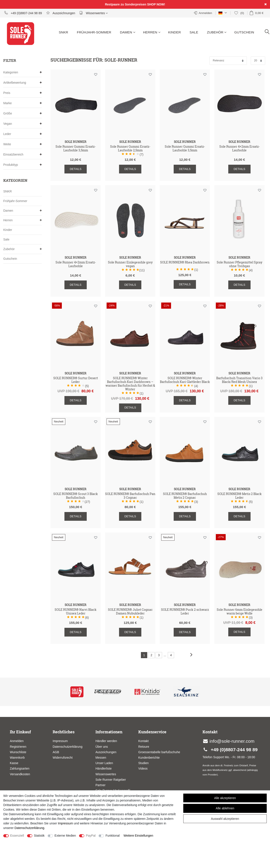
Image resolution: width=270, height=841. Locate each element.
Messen (100, 757)
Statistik (39, 835)
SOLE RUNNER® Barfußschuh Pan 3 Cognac (130, 496)
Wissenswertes (105, 774)
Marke (22, 103)
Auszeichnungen (60, 13)
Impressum (60, 741)
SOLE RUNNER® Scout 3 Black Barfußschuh (75, 496)
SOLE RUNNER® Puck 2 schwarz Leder (185, 611)
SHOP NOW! (156, 4)
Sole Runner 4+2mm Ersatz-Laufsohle (239, 148)
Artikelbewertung (22, 82)
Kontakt (143, 741)
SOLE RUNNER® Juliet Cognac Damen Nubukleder (130, 611)
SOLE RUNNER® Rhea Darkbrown (184, 262)
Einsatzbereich (22, 154)
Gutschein (244, 32)
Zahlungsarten (19, 768)
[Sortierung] (228, 60)
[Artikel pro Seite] (258, 60)
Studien (143, 763)
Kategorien (22, 72)
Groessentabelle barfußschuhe (159, 752)
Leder (22, 134)
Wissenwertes (94, 13)
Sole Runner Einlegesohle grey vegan (130, 264)
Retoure (143, 746)
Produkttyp (22, 165)
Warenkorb (17, 757)
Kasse (14, 763)
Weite (22, 144)
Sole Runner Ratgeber (110, 779)
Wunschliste (95, 74)
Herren (152, 32)
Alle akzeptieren (225, 798)
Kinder (174, 32)
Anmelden (17, 741)
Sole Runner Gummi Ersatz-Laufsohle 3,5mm (75, 148)
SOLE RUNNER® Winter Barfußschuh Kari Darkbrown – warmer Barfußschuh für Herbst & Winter (130, 383)
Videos (143, 768)
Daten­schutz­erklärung (29, 828)
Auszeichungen (105, 752)
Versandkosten (20, 774)
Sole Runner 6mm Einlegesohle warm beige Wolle (239, 611)
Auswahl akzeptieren (225, 818)
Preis (22, 93)
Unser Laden (104, 763)
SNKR (63, 32)
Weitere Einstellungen (138, 835)
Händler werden (106, 741)
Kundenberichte (149, 757)
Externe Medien (65, 835)
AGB (56, 752)
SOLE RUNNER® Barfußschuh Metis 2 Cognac (185, 496)
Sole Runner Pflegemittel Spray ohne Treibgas (239, 264)
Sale (194, 32)
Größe (22, 113)
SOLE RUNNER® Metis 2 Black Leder (239, 496)
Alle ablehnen (225, 808)
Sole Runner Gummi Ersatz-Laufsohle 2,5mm (130, 148)
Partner (100, 785)
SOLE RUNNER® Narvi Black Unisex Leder (76, 611)
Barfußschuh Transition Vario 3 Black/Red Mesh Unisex (239, 380)
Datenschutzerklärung (67, 746)
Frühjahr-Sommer (94, 32)
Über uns (101, 746)
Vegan (22, 123)
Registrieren (18, 746)
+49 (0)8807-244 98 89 (23, 13)
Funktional (113, 835)
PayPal (90, 835)
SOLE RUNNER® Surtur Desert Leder (75, 380)
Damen (127, 32)
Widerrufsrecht (63, 757)
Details (75, 169)
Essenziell (17, 835)
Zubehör (217, 32)
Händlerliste (103, 768)
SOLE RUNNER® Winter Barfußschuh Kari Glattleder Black (185, 380)
